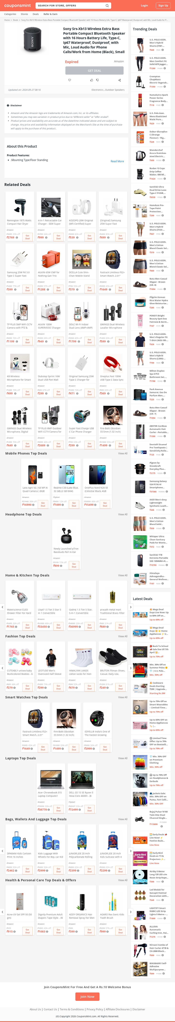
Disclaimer (138, 1009)
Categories (10, 14)
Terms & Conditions (72, 1009)
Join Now (87, 996)
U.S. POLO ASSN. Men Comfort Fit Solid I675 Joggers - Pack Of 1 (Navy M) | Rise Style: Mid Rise (159, 61)
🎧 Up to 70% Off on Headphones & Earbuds (159, 778)
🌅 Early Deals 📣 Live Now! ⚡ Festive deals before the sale (158, 837)
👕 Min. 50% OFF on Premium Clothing (158, 759)
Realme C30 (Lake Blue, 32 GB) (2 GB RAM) (66, 489)
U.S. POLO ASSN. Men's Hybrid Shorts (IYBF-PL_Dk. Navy (158, 43)
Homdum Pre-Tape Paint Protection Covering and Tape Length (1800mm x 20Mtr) (159, 208)
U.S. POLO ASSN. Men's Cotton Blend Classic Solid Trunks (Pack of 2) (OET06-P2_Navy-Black (159, 245)
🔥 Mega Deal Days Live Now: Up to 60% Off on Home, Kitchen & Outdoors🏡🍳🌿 (159, 612)
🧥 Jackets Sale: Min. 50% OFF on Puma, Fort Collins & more (159, 796)
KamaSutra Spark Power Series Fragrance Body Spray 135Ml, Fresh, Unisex (159, 98)
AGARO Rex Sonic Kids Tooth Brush (112, 916)
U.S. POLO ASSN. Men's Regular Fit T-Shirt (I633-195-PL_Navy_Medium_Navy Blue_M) (159, 337)
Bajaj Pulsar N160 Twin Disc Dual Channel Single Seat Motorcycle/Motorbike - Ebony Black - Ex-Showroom (159, 815)
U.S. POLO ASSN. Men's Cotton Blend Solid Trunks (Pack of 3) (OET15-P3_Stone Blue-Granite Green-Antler (159, 521)
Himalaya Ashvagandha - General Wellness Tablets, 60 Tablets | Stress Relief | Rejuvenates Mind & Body (159, 576)
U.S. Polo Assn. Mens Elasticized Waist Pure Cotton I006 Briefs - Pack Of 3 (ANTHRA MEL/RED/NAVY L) (159, 116)
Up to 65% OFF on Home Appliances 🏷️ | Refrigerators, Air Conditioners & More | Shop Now (159, 723)
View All (122, 453)
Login (144, 5)
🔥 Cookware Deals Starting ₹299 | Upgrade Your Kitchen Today (157, 686)
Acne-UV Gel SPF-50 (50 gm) (19, 916)
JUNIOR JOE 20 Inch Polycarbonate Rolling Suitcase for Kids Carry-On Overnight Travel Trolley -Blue (81, 855)
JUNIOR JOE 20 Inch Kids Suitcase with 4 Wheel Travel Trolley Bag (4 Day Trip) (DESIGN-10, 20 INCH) (111, 855)
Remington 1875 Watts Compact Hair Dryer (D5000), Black (19, 222)
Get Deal (94, 71)
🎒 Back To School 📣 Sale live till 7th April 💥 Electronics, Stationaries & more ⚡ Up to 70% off (159, 649)
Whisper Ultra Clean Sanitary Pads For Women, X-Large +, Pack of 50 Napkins (159, 539)
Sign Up (163, 5)
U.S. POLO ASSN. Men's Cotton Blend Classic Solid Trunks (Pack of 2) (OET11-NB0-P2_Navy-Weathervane (159, 263)
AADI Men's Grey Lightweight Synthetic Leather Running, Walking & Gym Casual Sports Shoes (159, 503)
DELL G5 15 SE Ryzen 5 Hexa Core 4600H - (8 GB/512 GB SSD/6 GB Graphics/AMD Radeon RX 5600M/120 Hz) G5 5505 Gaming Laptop (81, 794)
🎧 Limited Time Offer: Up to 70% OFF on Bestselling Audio (159, 741)
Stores (24, 14)
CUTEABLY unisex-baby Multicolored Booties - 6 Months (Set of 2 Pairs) (20, 672)
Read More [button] (117, 161)
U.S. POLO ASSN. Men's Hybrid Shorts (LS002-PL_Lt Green (158, 355)
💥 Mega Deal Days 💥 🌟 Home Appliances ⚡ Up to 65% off (158, 631)
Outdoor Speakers (115, 89)
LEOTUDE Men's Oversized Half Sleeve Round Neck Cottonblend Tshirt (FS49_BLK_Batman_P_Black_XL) (50, 672)
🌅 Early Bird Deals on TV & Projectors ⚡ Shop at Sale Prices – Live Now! (159, 856)
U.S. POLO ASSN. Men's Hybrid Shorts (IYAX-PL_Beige (158, 227)
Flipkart (56, 497)
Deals (36, 14)
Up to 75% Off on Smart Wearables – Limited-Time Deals (159, 704)
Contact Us (50, 1009)
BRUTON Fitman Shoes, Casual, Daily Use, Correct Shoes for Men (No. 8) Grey (112, 672)
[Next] (130, 607)
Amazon (119, 61)
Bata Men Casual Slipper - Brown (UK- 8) (158, 281)
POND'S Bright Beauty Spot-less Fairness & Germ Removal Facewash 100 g (158, 319)
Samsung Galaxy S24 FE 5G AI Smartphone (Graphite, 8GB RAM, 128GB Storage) (158, 484)
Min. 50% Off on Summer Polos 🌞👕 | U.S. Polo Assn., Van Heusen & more (159, 668)
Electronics (97, 89)
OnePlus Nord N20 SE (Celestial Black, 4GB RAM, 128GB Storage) (96, 489)
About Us (35, 1009)
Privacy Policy (95, 1009)
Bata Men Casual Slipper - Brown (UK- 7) (158, 410)
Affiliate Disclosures (118, 1009)
